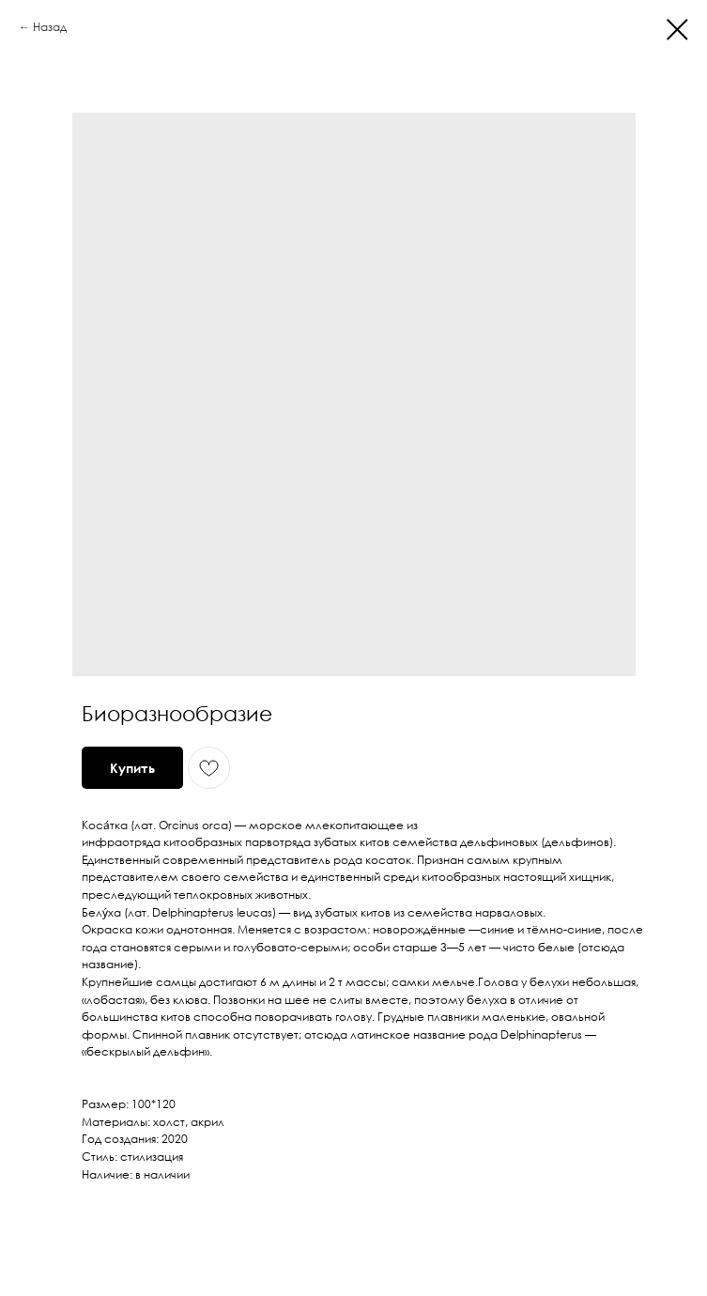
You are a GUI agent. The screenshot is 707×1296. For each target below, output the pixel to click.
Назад (50, 27)
